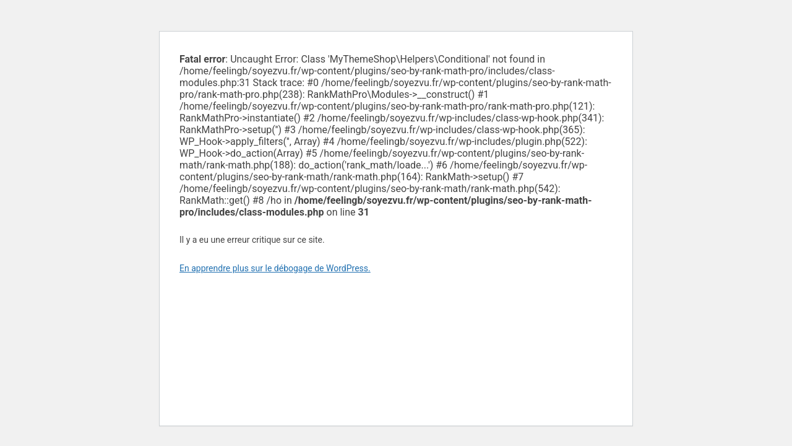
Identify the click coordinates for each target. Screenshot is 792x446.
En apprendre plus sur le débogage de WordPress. (275, 268)
